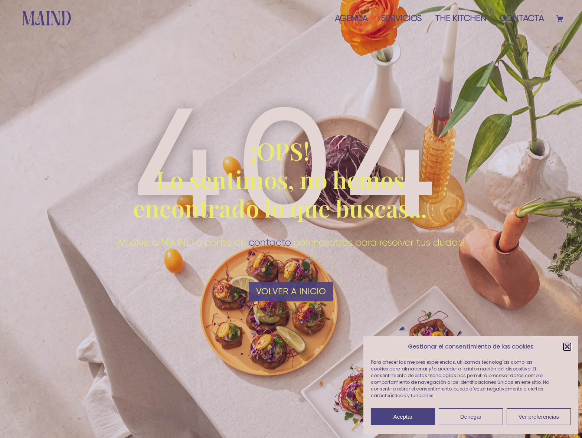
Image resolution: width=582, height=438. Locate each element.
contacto (270, 242)
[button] (567, 346)
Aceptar (403, 417)
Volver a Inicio (291, 292)
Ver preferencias (539, 417)
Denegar (471, 417)
